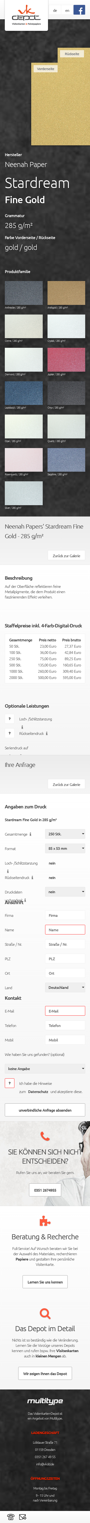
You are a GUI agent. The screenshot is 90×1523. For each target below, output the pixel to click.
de (55, 10)
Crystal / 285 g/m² (66, 329)
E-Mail (9, 1010)
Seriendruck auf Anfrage (16, 748)
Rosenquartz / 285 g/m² (24, 462)
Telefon (10, 1025)
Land (8, 987)
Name (9, 929)
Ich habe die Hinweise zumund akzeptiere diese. (50, 1087)
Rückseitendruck (34, 733)
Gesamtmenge (19, 834)
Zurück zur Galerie (66, 555)
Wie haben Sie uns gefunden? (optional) (34, 1054)
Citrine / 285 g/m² (24, 329)
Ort (7, 973)
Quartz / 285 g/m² (66, 429)
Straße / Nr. (13, 944)
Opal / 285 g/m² (24, 429)
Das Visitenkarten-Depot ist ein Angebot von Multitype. (45, 1416)
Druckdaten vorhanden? (16, 893)
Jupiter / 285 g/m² (66, 362)
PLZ (7, 958)
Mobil (9, 1039)
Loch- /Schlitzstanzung (35, 720)
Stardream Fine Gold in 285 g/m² (31, 819)
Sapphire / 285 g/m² (66, 462)
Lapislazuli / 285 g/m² (24, 395)
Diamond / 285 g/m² (24, 362)
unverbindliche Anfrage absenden (45, 1110)
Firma (9, 915)
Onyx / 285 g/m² (66, 395)
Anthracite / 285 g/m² (24, 295)
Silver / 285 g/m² (24, 495)
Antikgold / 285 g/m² (66, 295)
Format (10, 848)
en (67, 10)
